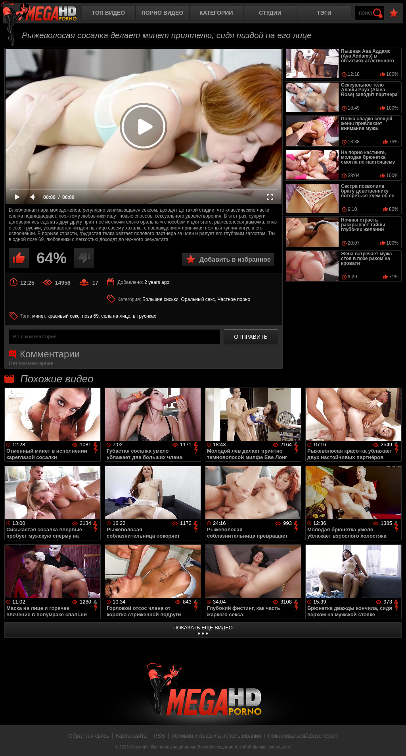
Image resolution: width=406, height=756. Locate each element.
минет (38, 316)
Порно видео (163, 13)
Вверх (394, 741)
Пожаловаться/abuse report (303, 736)
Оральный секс (198, 299)
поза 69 (90, 316)
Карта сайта (131, 736)
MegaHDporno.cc (45, 13)
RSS (159, 736)
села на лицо (116, 316)
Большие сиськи (160, 299)
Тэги (324, 13)
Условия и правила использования (216, 736)
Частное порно (234, 299)
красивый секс (63, 316)
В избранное (393, 13)
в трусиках (144, 316)
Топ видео (108, 13)
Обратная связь (88, 736)
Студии (270, 13)
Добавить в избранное (235, 259)
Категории (216, 13)
